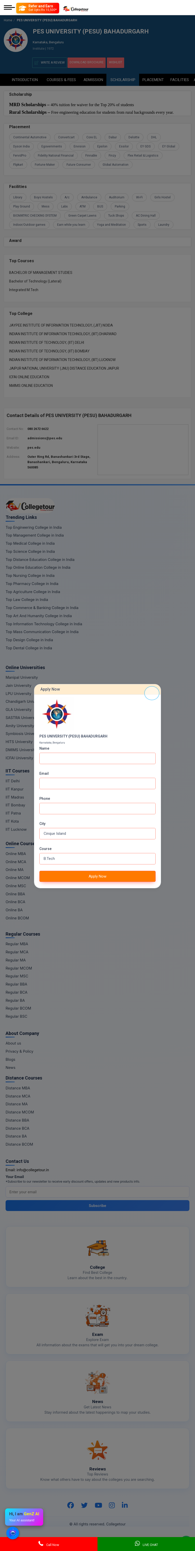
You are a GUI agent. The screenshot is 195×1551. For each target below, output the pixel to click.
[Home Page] (75, 8)
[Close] (151, 693)
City (42, 824)
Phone (44, 799)
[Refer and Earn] (37, 8)
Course (45, 849)
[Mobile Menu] (9, 8)
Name (44, 748)
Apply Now (97, 876)
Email (44, 773)
